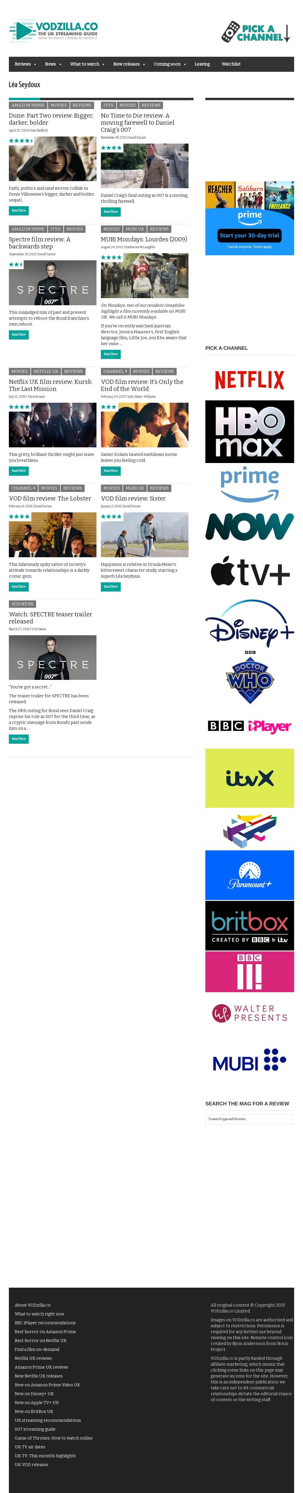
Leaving (202, 64)
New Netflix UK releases (39, 1376)
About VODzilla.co (33, 1305)
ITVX (109, 105)
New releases (126, 66)
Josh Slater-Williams (142, 397)
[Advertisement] (249, 144)
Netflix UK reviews (33, 1358)
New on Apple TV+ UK (37, 1402)
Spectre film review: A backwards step (40, 243)
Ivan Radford (39, 130)
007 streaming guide (35, 1429)
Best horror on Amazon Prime (45, 1331)
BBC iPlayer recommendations (45, 1322)
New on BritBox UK (34, 1411)
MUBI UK (135, 229)
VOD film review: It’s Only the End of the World (142, 385)
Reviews (22, 66)
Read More (19, 210)
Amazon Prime (28, 105)
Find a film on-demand (37, 1349)
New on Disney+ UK (34, 1393)
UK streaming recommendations (48, 1420)
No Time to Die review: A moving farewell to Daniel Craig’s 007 (138, 122)
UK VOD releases (31, 1464)
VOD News (22, 604)
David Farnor (137, 137)
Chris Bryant (36, 397)
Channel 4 (115, 371)
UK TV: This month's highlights (45, 1455)
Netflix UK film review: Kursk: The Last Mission (51, 385)
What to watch (84, 66)
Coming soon (167, 66)
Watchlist (231, 64)
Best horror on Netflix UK (41, 1340)
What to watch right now (39, 1314)
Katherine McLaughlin (140, 247)
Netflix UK (46, 371)
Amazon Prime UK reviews (41, 1367)
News (50, 66)
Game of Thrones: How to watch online (54, 1438)
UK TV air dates (30, 1447)
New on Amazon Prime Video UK (47, 1385)
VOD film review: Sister (133, 498)
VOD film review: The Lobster (50, 498)
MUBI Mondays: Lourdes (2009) (144, 239)
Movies (59, 105)
